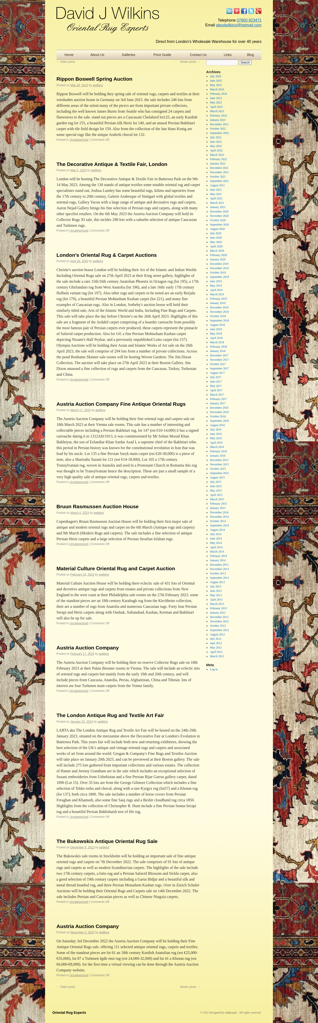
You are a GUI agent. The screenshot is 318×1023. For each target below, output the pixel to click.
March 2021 (217, 202)
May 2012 (216, 647)
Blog (250, 55)
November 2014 (219, 516)
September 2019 (219, 277)
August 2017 (217, 373)
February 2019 (218, 298)
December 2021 (219, 168)
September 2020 (219, 224)
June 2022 (216, 141)
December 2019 (219, 264)
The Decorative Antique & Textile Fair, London (111, 164)
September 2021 (219, 181)
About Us (97, 55)
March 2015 (217, 499)
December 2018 (219, 307)
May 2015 (216, 490)
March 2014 (217, 551)
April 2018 (216, 338)
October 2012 (218, 625)
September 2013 (219, 577)
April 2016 (216, 442)
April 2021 (216, 198)
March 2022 (217, 154)
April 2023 (216, 107)
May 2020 (216, 242)
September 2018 (219, 320)
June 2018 (216, 329)
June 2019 (216, 281)
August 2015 (217, 477)
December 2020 (219, 211)
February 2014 (218, 556)
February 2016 (218, 451)
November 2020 (219, 216)
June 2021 (216, 189)
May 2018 (216, 333)
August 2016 (217, 425)
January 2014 (217, 560)
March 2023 (217, 111)
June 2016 (216, 434)
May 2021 (216, 194)
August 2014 (217, 529)
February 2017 (218, 399)
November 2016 (219, 412)
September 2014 (219, 525)
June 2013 (216, 591)
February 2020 (218, 255)
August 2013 (217, 582)
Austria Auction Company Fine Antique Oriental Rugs (121, 404)
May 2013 (216, 595)
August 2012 (217, 634)
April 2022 (216, 150)
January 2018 (217, 351)
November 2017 (219, 359)
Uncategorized (78, 139)
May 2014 (216, 543)
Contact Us (198, 55)
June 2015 (216, 486)
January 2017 (217, 403)
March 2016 (217, 447)
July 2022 (215, 137)
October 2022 (218, 128)
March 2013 (217, 604)
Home (68, 55)
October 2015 (218, 468)
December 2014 (219, 512)
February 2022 (218, 159)
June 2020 (216, 237)
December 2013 (219, 564)
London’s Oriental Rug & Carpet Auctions (106, 255)
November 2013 (219, 569)
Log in (214, 669)
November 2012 (219, 621)
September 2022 (219, 133)
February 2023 (218, 115)
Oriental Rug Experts (69, 1013)
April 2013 (216, 599)
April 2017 (216, 390)
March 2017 (217, 394)
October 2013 (218, 573)
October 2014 (218, 521)
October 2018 (218, 316)
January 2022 (217, 163)
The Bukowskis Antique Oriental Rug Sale (107, 841)
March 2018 (217, 342)
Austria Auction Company (87, 647)
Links (228, 55)
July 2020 (215, 233)
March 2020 (217, 250)
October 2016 (218, 416)
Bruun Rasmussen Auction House (97, 506)
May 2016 (216, 438)
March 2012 (217, 656)
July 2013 (215, 586)
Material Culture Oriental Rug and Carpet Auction (115, 568)
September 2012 (219, 630)
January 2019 (217, 303)
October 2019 (218, 272)
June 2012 (216, 643)
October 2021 (218, 176)
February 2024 (218, 93)
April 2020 (216, 246)
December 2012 (219, 617)
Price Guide (162, 55)
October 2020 (218, 220)
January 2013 (217, 612)
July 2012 (215, 638)
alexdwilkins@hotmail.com (239, 25)
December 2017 (219, 355)
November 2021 (219, 172)
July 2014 (215, 534)
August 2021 (217, 185)
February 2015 (218, 503)
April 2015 (216, 495)
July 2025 (215, 76)
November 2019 (219, 268)
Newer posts (190, 61)
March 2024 (217, 89)
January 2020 (217, 259)
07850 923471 (249, 20)
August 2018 (217, 325)
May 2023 (216, 102)
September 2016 (219, 420)
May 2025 (216, 85)
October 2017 (218, 364)
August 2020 (217, 229)
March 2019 (217, 294)
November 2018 (219, 311)
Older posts (65, 61)
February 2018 (218, 346)
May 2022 (216, 146)
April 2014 (216, 547)
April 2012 (216, 652)
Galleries (128, 55)
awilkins (98, 85)
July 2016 (215, 429)
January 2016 (217, 455)
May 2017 (216, 386)
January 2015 (217, 508)
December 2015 (219, 460)
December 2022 (219, 124)
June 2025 (216, 80)
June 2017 (216, 381)
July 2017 (215, 377)
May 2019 (216, 285)
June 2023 (216, 98)
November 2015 (219, 464)
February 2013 (218, 608)
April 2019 (216, 290)
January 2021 (217, 207)
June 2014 (216, 538)
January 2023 (217, 120)
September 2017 (219, 368)
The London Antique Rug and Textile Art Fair (110, 715)
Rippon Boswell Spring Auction (94, 79)
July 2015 (215, 482)
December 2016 (219, 407)
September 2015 (219, 473)
